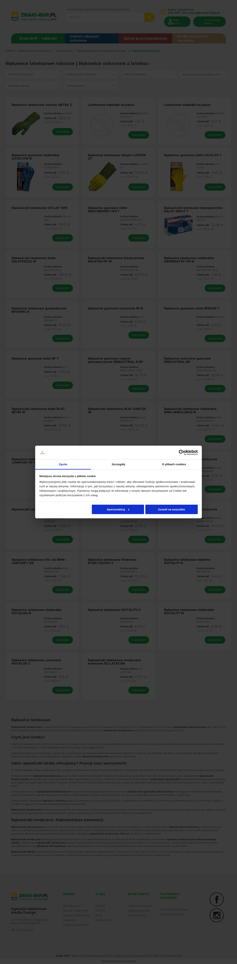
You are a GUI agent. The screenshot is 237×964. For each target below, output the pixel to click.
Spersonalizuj (118, 509)
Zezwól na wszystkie (171, 509)
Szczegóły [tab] (118, 464)
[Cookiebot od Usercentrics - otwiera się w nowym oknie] (181, 452)
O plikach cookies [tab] (174, 464)
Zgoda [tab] (63, 464)
